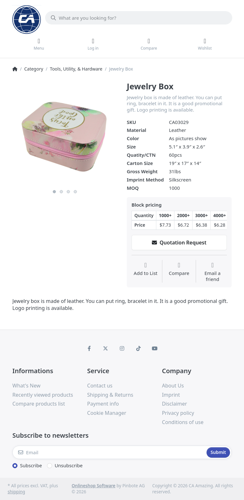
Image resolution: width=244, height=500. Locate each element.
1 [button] (54, 191)
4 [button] (75, 191)
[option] (64, 133)
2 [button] (61, 191)
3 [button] (68, 191)
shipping (16, 492)
